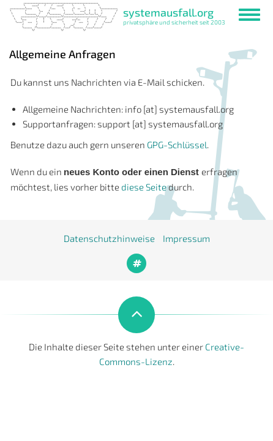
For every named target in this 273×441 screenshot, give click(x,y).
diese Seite (143, 186)
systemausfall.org (168, 12)
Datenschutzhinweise (109, 238)
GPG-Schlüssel (177, 144)
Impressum (186, 238)
